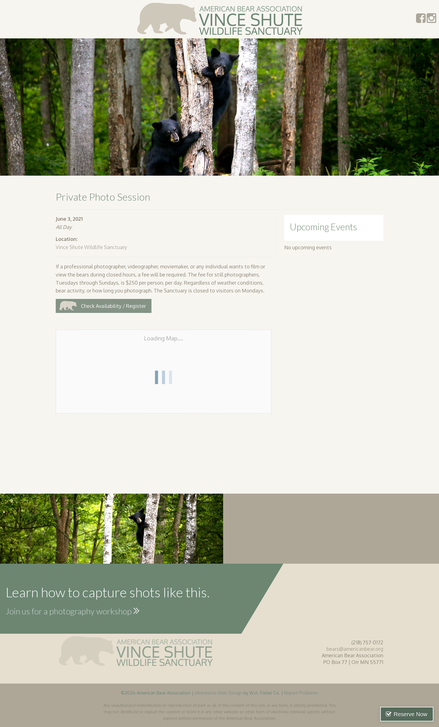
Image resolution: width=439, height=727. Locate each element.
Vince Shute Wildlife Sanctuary (91, 247)
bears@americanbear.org (354, 649)
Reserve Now (410, 714)
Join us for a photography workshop (73, 610)
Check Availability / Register (113, 306)
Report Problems (301, 693)
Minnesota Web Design (218, 693)
